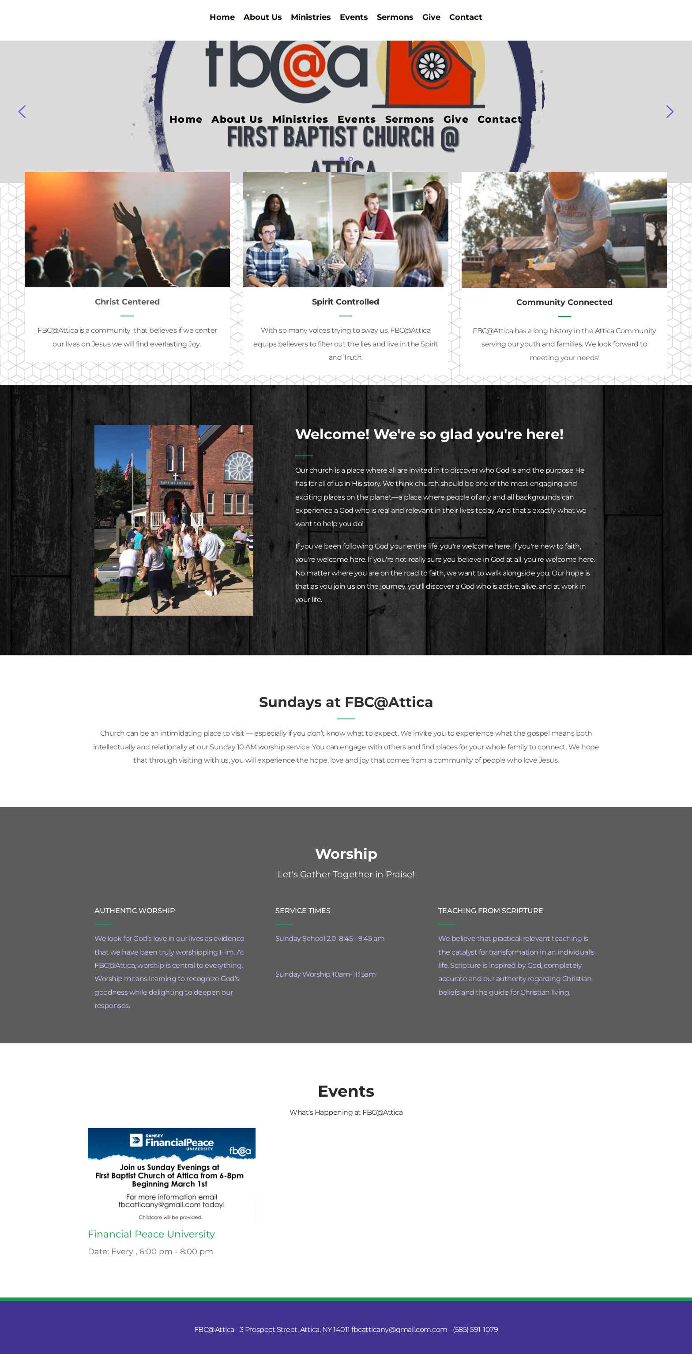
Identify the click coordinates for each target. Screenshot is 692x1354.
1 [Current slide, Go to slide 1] (341, 159)
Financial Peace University (151, 1234)
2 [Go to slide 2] (350, 159)
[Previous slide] (22, 112)
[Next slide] (669, 112)
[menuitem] (222, 17)
